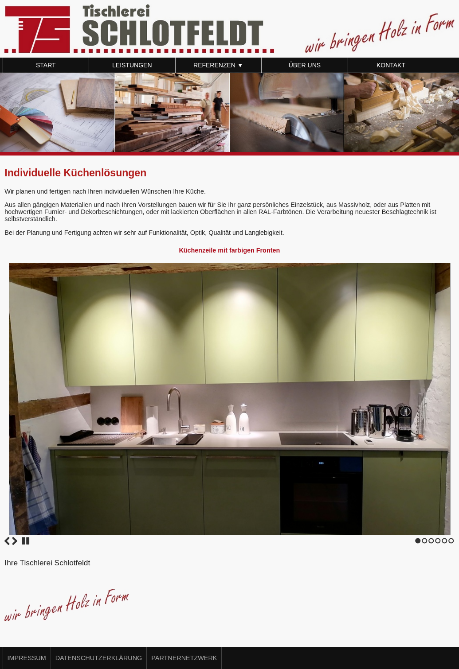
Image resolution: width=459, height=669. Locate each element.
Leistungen (132, 65)
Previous (7, 541)
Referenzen (218, 65)
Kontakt (391, 65)
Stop (26, 541)
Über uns (305, 65)
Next (14, 541)
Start (46, 65)
